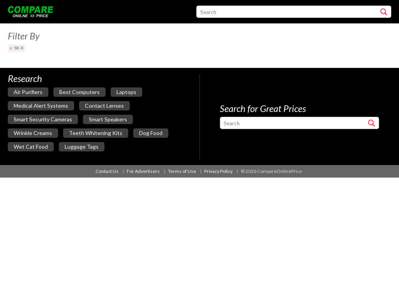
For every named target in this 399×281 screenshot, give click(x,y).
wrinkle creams (33, 133)
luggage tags (82, 146)
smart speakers (108, 119)
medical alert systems (41, 105)
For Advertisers (143, 171)
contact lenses (104, 105)
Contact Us (106, 171)
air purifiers (28, 92)
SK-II (18, 48)
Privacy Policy (218, 171)
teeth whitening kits (95, 133)
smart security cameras (43, 119)
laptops (126, 92)
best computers (79, 92)
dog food (150, 133)
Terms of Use (182, 171)
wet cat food (31, 146)
